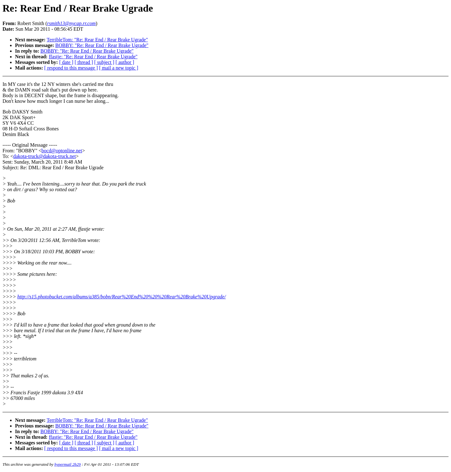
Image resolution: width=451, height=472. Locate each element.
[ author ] (125, 62)
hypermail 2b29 (67, 464)
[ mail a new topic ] (118, 68)
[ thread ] (84, 62)
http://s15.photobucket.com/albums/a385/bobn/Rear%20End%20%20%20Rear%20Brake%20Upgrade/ (121, 296)
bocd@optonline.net (61, 150)
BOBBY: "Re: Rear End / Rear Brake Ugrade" (101, 45)
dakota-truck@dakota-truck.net (44, 156)
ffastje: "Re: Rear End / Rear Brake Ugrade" (93, 56)
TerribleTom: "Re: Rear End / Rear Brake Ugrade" (97, 39)
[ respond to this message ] (71, 68)
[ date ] (66, 62)
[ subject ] (104, 62)
